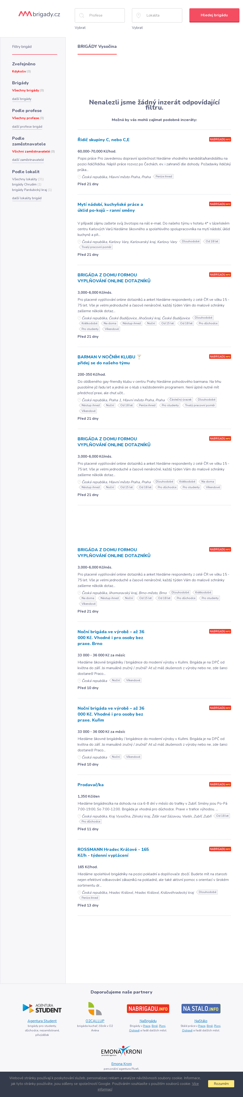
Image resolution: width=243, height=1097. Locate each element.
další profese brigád (27, 126)
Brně (155, 1026)
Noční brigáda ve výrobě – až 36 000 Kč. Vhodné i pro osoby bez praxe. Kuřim (111, 714)
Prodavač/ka (91, 785)
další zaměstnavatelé (28, 160)
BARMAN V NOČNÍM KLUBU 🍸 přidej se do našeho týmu (110, 360)
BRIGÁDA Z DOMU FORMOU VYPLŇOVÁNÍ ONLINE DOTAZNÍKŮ (114, 278)
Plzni (162, 1026)
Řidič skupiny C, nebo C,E (104, 140)
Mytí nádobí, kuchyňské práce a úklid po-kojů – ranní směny (110, 207)
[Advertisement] (154, 76)
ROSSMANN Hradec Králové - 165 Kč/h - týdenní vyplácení (113, 852)
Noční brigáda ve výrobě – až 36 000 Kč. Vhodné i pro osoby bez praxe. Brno (111, 637)
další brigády (21, 99)
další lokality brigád (27, 198)
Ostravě (134, 1030)
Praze (146, 1026)
